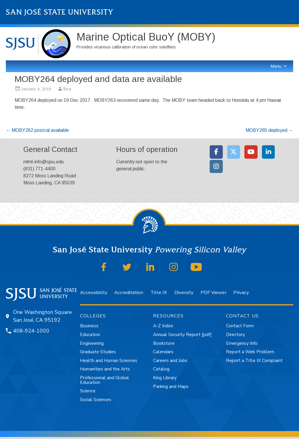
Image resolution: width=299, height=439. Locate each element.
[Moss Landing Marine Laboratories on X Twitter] (233, 152)
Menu (278, 66)
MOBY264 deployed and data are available (98, 79)
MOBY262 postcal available (37, 130)
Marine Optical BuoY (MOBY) (146, 37)
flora (67, 89)
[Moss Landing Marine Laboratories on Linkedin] (268, 152)
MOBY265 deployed (269, 130)
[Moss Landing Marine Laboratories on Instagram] (216, 166)
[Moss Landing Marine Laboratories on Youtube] (251, 152)
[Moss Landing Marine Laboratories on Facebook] (216, 152)
